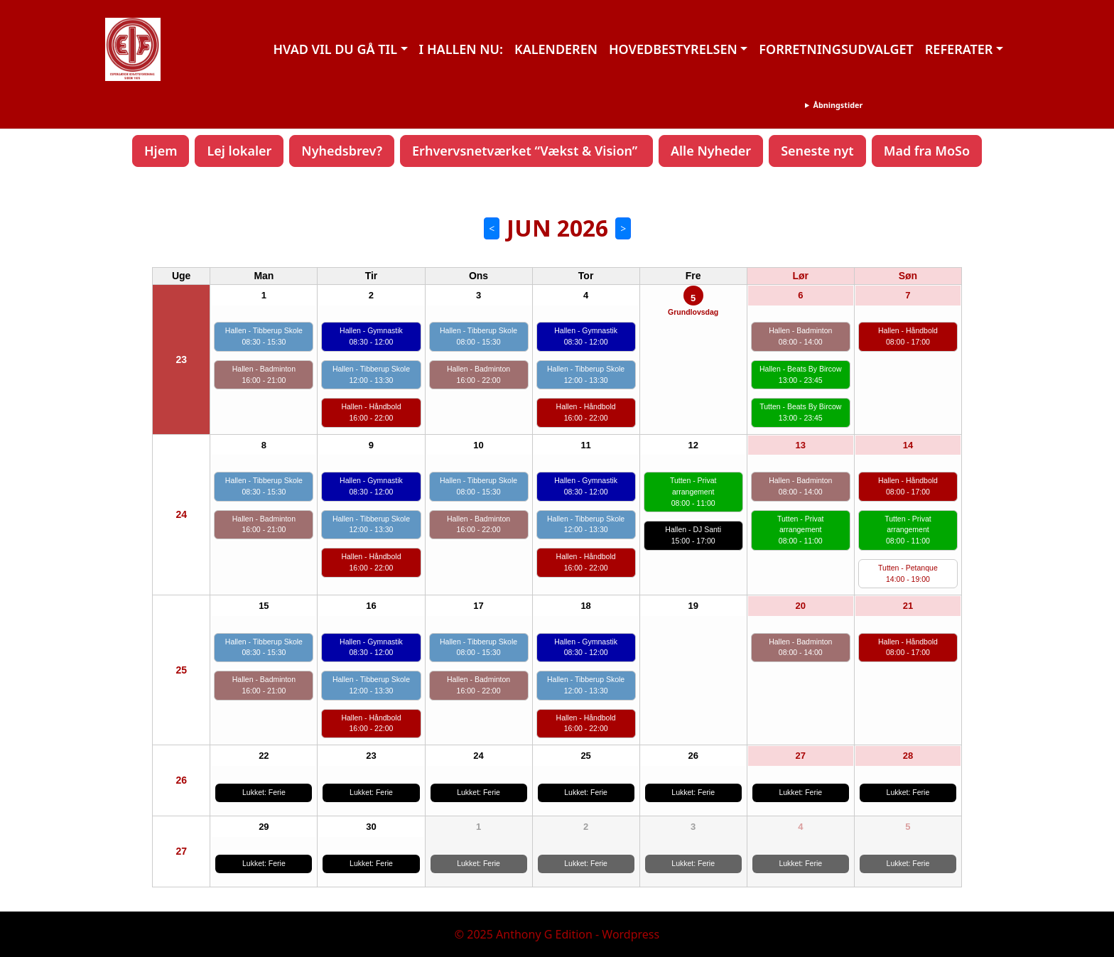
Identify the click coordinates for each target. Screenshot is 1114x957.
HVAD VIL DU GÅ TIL (335, 49)
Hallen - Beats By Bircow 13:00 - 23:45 (800, 374)
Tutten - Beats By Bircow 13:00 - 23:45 (800, 412)
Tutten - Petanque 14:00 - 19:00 (908, 573)
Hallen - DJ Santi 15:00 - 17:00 (693, 535)
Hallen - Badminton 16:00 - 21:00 (264, 374)
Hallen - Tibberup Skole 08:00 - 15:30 (478, 336)
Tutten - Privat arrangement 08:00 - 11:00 (693, 491)
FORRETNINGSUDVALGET (836, 49)
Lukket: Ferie (264, 792)
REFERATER (959, 49)
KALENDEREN (555, 49)
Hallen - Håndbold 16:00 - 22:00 (371, 412)
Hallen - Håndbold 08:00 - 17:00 (908, 336)
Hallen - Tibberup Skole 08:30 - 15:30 (264, 336)
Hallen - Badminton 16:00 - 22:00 (478, 374)
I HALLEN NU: (461, 49)
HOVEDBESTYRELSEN (673, 49)
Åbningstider (837, 104)
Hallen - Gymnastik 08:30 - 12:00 (371, 336)
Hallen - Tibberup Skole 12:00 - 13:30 (371, 374)
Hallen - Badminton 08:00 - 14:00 (800, 336)
